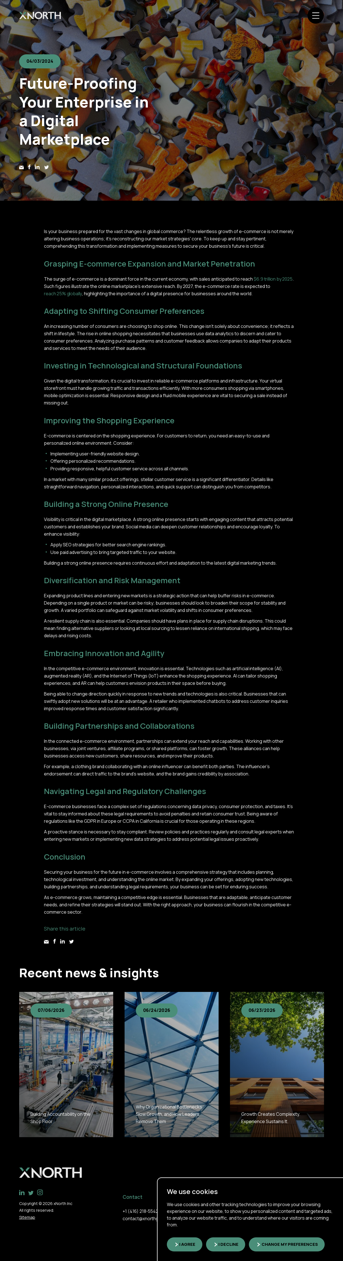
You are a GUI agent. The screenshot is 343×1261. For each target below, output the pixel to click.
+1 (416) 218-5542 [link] (140, 1210)
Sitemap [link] (27, 1215)
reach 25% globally (63, 293)
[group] (66, 1064)
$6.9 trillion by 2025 (273, 279)
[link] (41, 16)
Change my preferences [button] (293, 1244)
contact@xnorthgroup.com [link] (150, 1217)
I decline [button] (230, 1244)
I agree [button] (188, 1244)
